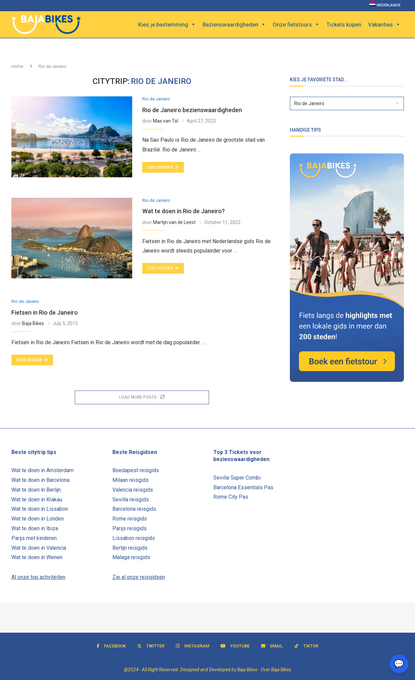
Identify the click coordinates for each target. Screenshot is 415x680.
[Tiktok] (306, 646)
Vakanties (384, 24)
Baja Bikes (33, 323)
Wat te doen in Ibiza (34, 528)
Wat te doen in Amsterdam (42, 470)
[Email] (272, 646)
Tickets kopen (343, 24)
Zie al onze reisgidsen (138, 577)
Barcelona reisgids (134, 509)
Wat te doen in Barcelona (40, 480)
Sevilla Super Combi (237, 477)
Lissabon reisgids (133, 538)
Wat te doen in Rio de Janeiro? (183, 211)
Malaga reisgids (131, 557)
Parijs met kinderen (34, 538)
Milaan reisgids (130, 480)
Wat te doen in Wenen (36, 557)
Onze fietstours (296, 24)
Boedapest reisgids (135, 470)
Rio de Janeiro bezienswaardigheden (192, 110)
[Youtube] (235, 646)
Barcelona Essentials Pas (243, 487)
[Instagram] (192, 646)
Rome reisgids (129, 518)
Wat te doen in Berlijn (36, 490)
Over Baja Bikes (276, 669)
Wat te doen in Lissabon (39, 509)
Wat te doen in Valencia (38, 548)
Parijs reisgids (129, 528)
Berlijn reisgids (130, 548)
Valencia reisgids (132, 490)
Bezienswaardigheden (234, 24)
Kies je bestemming (167, 24)
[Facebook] (111, 646)
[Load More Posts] (142, 397)
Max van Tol (165, 121)
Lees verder (163, 167)
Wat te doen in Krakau (36, 499)
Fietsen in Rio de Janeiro (44, 312)
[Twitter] (150, 646)
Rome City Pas (230, 497)
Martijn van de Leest (174, 222)
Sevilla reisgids (130, 499)
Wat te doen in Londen (37, 518)
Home (17, 66)
